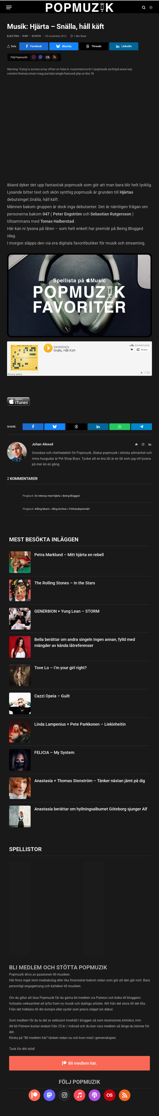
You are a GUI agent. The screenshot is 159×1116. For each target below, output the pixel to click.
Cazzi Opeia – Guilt (52, 695)
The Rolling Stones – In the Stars (64, 582)
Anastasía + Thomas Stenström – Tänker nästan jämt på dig (89, 780)
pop (24, 35)
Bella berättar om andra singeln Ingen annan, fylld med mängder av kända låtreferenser (84, 642)
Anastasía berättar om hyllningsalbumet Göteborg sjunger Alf (90, 808)
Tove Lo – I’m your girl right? (60, 667)
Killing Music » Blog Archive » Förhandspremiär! (62, 508)
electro (12, 35)
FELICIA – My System (54, 752)
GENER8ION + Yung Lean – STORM (66, 610)
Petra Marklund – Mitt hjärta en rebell (69, 554)
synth (35, 35)
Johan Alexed (42, 444)
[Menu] (9, 7)
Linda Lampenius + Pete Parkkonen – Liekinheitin (80, 723)
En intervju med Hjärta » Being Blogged (57, 495)
